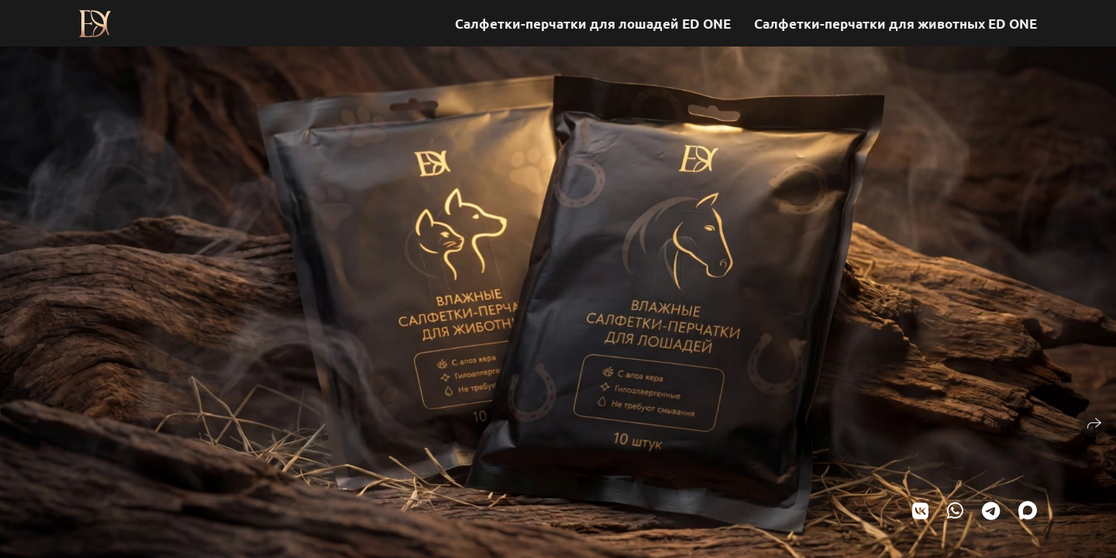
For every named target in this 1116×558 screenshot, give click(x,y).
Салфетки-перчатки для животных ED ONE (895, 24)
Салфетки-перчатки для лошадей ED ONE (593, 24)
